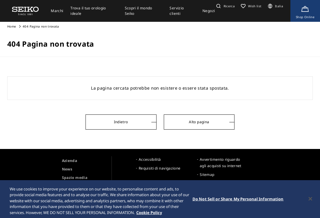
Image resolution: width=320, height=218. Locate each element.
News (67, 169)
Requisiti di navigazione (159, 168)
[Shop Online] (305, 11)
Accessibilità (150, 159)
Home (11, 26)
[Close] (310, 201)
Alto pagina (199, 121)
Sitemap (207, 174)
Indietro (121, 121)
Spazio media (74, 177)
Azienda (69, 160)
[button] (225, 6)
